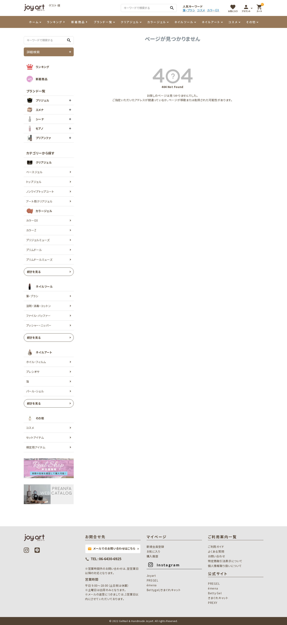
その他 (251, 22)
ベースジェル (34, 172)
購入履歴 (152, 556)
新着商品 (78, 22)
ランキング (54, 22)
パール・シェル (35, 391)
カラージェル (156, 22)
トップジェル (34, 182)
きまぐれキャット (218, 598)
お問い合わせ (216, 556)
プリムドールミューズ (39, 260)
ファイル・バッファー (38, 316)
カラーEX (213, 10)
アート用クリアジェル (39, 201)
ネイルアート (211, 22)
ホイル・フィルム (36, 362)
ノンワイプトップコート (40, 192)
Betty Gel (214, 593)
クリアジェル (130, 22)
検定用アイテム (35, 447)
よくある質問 (216, 551)
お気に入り (154, 551)
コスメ (201, 10)
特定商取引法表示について (225, 561)
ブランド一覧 (103, 22)
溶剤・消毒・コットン (38, 306)
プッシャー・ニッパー (39, 325)
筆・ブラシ (189, 10)
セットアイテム (35, 437)
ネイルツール (184, 22)
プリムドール (34, 250)
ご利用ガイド (216, 547)
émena (152, 585)
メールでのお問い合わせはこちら (111, 548)
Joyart (151, 576)
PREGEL (152, 580)
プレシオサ (33, 372)
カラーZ (31, 230)
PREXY (212, 603)
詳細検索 (33, 51)
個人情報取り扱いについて (225, 566)
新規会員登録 (155, 547)
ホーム (34, 22)
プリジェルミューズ (38, 240)
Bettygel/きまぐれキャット (164, 590)
